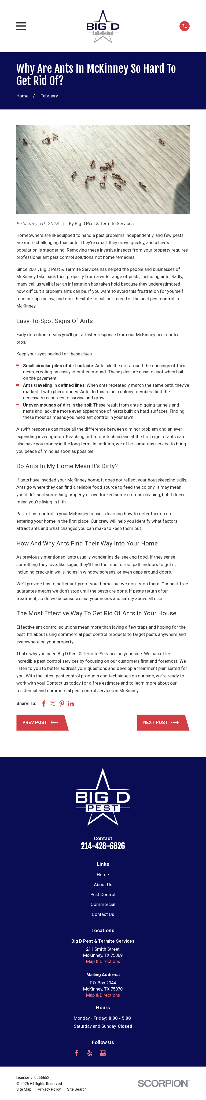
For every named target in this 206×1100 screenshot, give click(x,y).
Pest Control (102, 894)
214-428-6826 (103, 846)
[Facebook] (76, 1053)
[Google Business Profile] (103, 1053)
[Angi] (116, 1053)
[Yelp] (90, 1053)
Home (103, 874)
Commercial (103, 904)
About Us (103, 884)
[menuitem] (23, 1089)
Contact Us (103, 914)
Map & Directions (103, 961)
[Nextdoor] (129, 1053)
